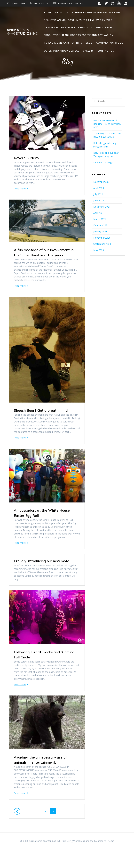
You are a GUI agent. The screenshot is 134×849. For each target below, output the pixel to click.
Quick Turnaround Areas (61, 50)
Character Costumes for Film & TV (68, 27)
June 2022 (98, 200)
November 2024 (101, 181)
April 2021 (98, 212)
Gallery (88, 50)
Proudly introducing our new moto (41, 561)
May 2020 (98, 250)
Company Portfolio (110, 42)
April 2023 (98, 188)
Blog (89, 42)
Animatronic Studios (22, 31)
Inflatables (104, 27)
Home (47, 12)
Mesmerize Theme (104, 840)
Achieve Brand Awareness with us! (96, 12)
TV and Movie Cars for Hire (63, 42)
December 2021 (101, 206)
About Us (61, 12)
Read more (20, 188)
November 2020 (101, 237)
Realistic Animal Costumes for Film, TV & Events (78, 20)
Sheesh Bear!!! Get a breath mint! (41, 410)
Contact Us (105, 50)
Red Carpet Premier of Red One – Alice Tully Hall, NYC (107, 124)
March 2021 (99, 219)
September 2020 (102, 243)
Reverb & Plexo (26, 158)
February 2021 (101, 225)
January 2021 (100, 231)
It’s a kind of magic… (104, 162)
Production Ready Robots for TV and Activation (78, 35)
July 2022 (98, 194)
